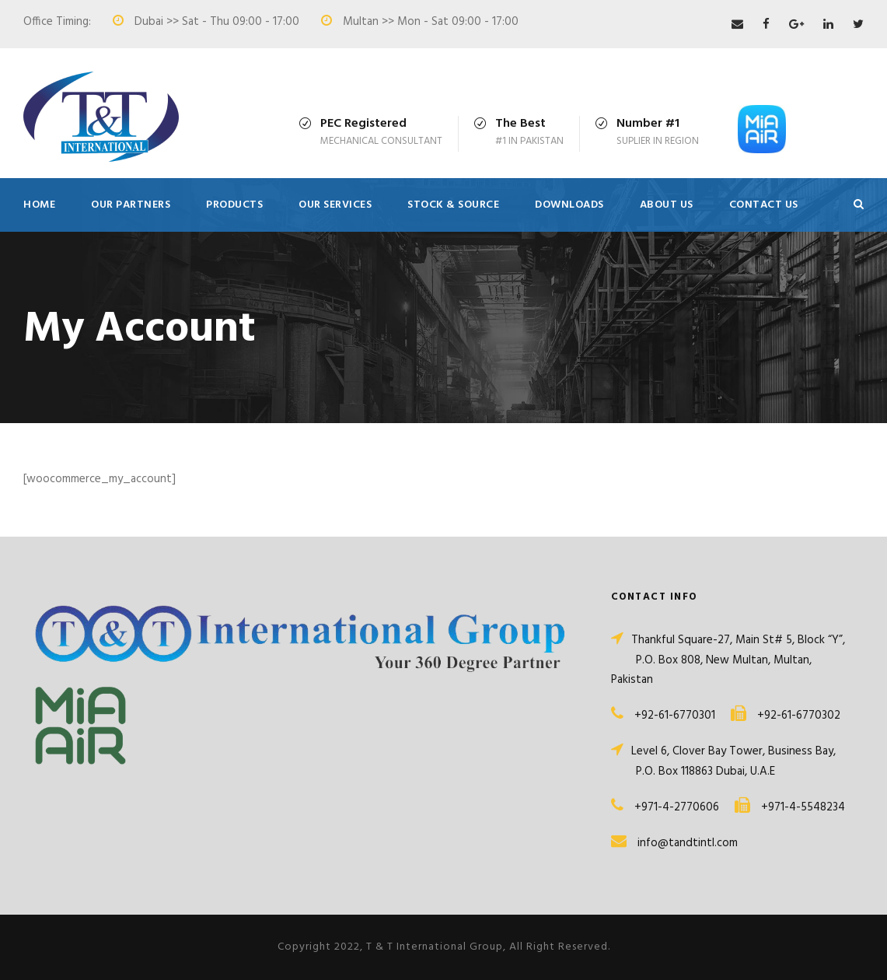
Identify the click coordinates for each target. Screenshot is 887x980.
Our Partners (130, 205)
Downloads (569, 205)
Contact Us (763, 205)
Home (39, 205)
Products (234, 205)
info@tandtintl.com (687, 843)
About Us (666, 205)
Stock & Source (453, 205)
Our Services (335, 205)
